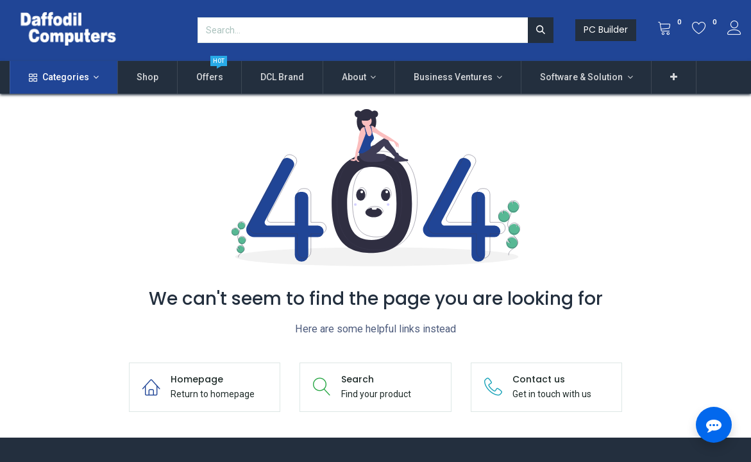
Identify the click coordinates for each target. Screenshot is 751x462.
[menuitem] (147, 77)
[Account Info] (734, 29)
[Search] (540, 30)
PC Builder (606, 29)
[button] (674, 77)
